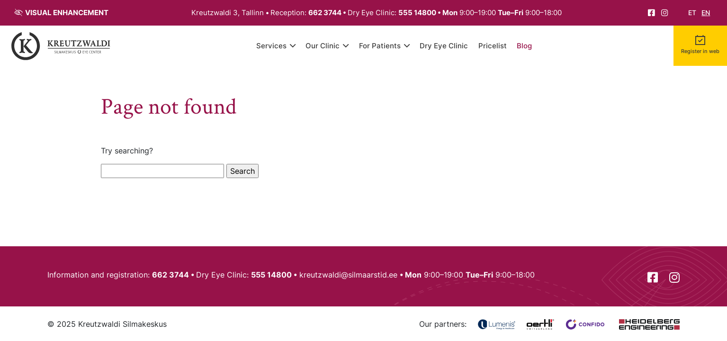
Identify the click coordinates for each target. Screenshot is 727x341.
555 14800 (417, 12)
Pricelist (492, 45)
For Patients (380, 45)
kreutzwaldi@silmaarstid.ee (348, 274)
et (692, 13)
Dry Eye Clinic (444, 45)
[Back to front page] (61, 46)
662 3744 (324, 12)
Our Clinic (322, 45)
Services (271, 45)
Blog (524, 45)
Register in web (700, 51)
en (705, 13)
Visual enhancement (66, 12)
